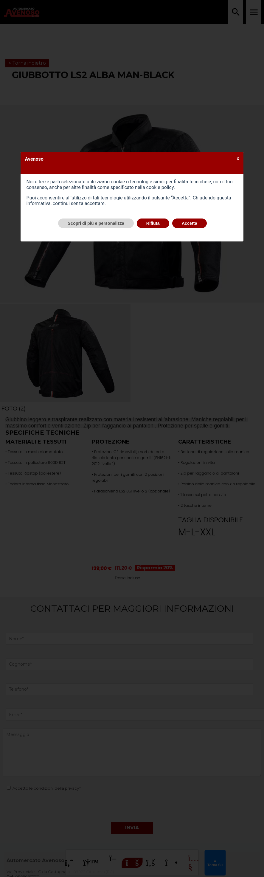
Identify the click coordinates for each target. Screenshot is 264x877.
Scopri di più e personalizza (96, 223)
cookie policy (160, 187)
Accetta (189, 223)
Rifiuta (153, 223)
